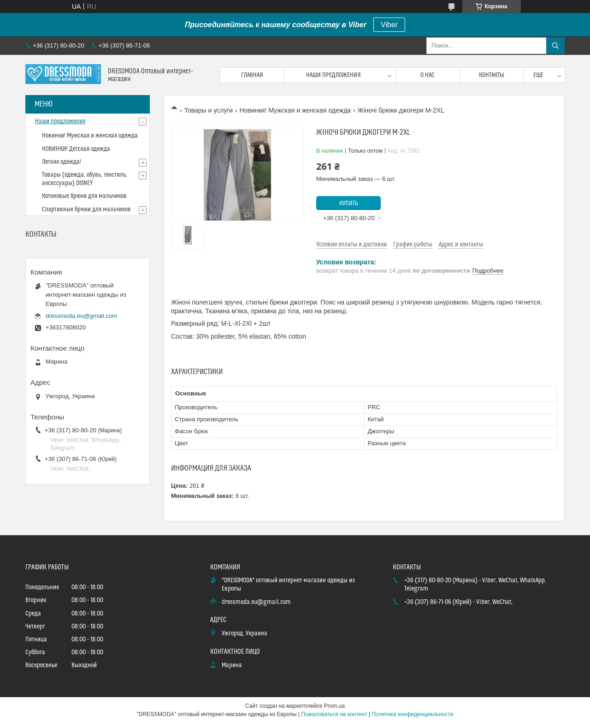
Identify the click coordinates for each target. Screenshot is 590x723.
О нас (427, 75)
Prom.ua (334, 706)
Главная (252, 75)
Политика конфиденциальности (412, 714)
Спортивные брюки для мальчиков (86, 209)
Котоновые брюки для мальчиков (84, 196)
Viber (389, 25)
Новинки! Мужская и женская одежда (295, 110)
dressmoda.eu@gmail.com (81, 315)
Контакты (491, 75)
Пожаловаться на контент (334, 714)
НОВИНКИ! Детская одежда (76, 149)
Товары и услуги (208, 110)
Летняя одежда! (61, 162)
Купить (348, 203)
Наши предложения (333, 75)
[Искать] (555, 45)
